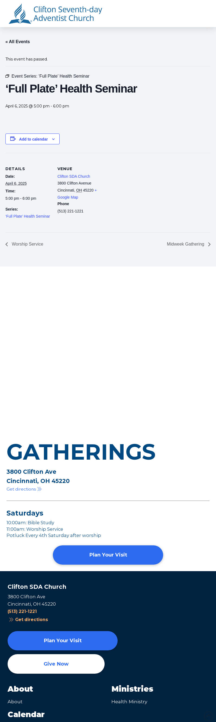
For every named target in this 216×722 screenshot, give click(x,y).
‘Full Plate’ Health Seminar (27, 216)
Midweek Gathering (186, 244)
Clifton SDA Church (73, 176)
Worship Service (27, 244)
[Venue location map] (138, 190)
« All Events (17, 41)
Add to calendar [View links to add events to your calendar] (33, 139)
